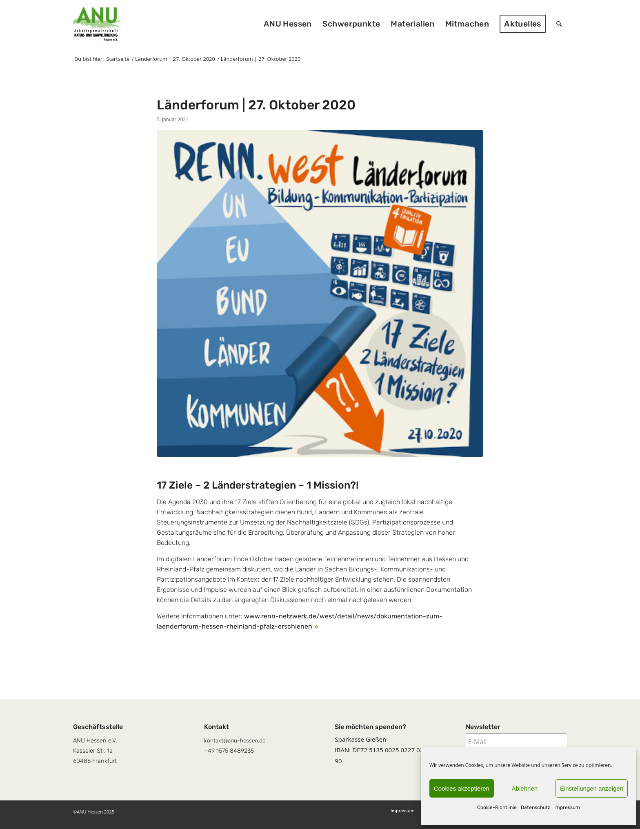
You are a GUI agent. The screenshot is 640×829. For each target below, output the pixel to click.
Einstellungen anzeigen (591, 788)
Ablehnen (525, 788)
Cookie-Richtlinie (497, 807)
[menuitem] (287, 24)
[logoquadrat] (97, 24)
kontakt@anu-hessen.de (234, 740)
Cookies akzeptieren (461, 788)
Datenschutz (535, 807)
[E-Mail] (516, 741)
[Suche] (559, 24)
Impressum (567, 807)
